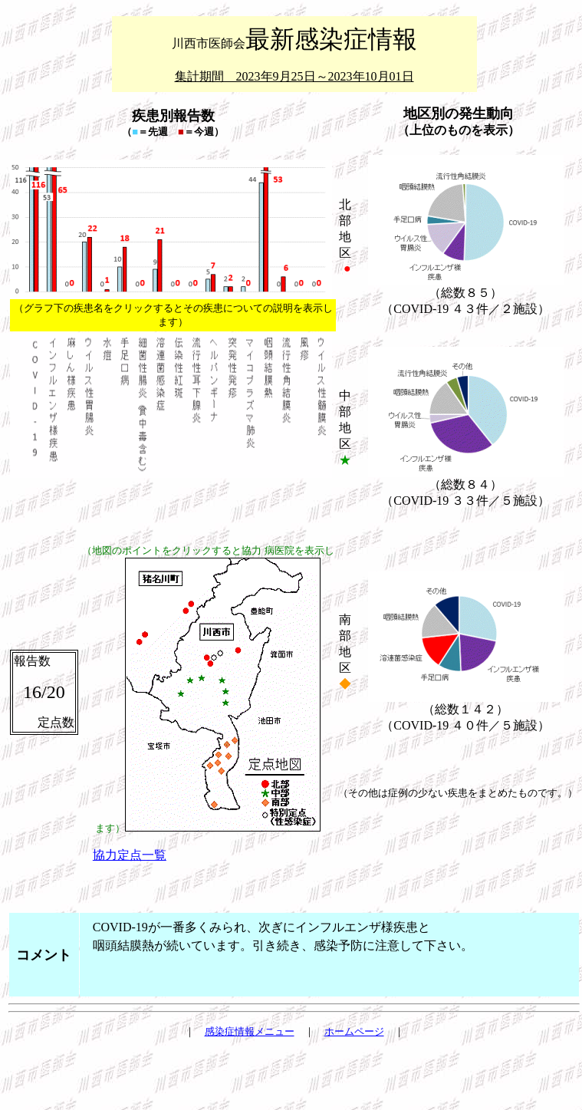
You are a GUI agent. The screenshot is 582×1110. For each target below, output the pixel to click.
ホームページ (354, 1031)
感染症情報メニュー (249, 1031)
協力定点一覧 (129, 854)
